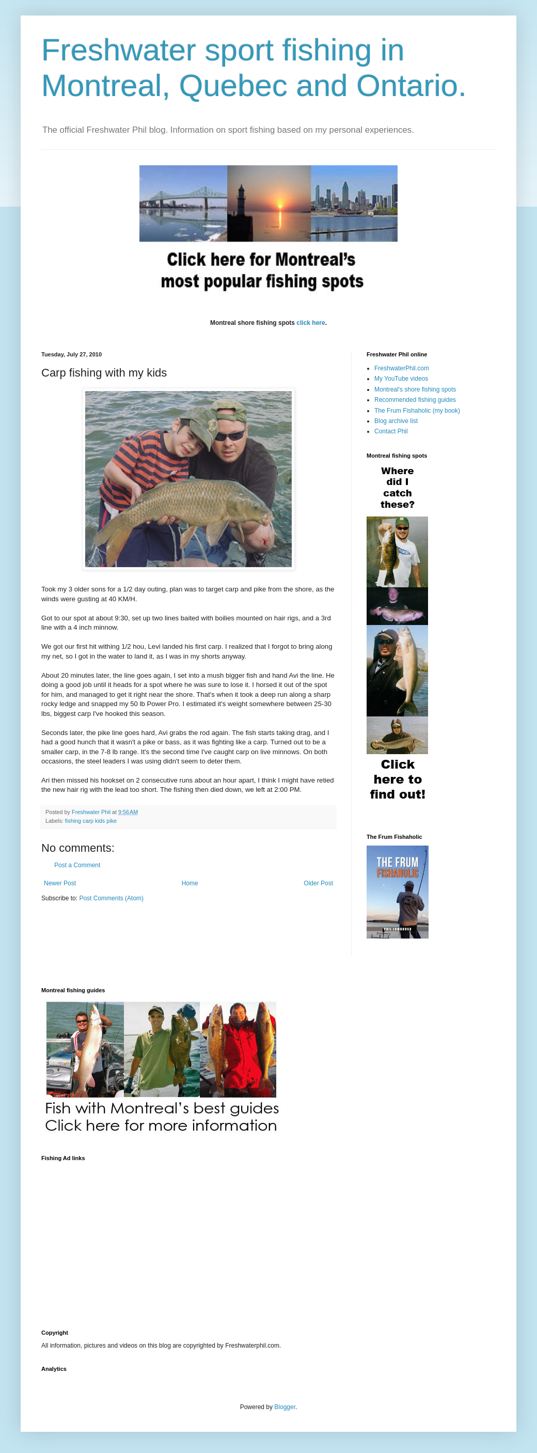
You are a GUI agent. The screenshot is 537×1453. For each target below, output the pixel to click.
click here (310, 322)
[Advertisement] (162, 1239)
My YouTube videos (401, 378)
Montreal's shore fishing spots (415, 389)
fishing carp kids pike (91, 821)
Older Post (318, 883)
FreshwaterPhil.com (401, 368)
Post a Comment (77, 865)
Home (190, 883)
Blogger (284, 1407)
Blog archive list (396, 421)
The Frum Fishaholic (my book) (417, 410)
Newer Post (60, 883)
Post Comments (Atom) (111, 898)
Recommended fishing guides (415, 399)
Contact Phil (391, 431)
